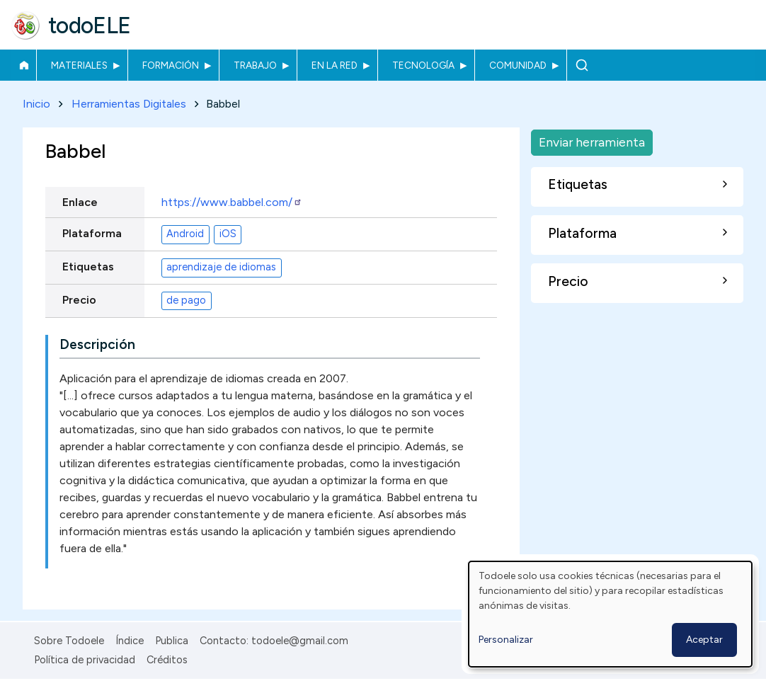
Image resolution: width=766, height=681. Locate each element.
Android (185, 234)
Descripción (97, 344)
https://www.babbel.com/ (231, 202)
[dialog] (610, 614)
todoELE (89, 25)
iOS (227, 234)
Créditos (167, 659)
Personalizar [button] (506, 640)
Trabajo (255, 65)
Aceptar (704, 640)
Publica (171, 640)
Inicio (23, 65)
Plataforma (92, 233)
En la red (334, 65)
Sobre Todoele (69, 640)
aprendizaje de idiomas (221, 267)
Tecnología (423, 65)
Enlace (80, 202)
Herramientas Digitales (129, 103)
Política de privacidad (84, 659)
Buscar (581, 65)
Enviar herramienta (592, 142)
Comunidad (518, 65)
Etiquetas (88, 266)
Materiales (79, 65)
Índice (129, 640)
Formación (170, 65)
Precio (79, 300)
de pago (186, 300)
